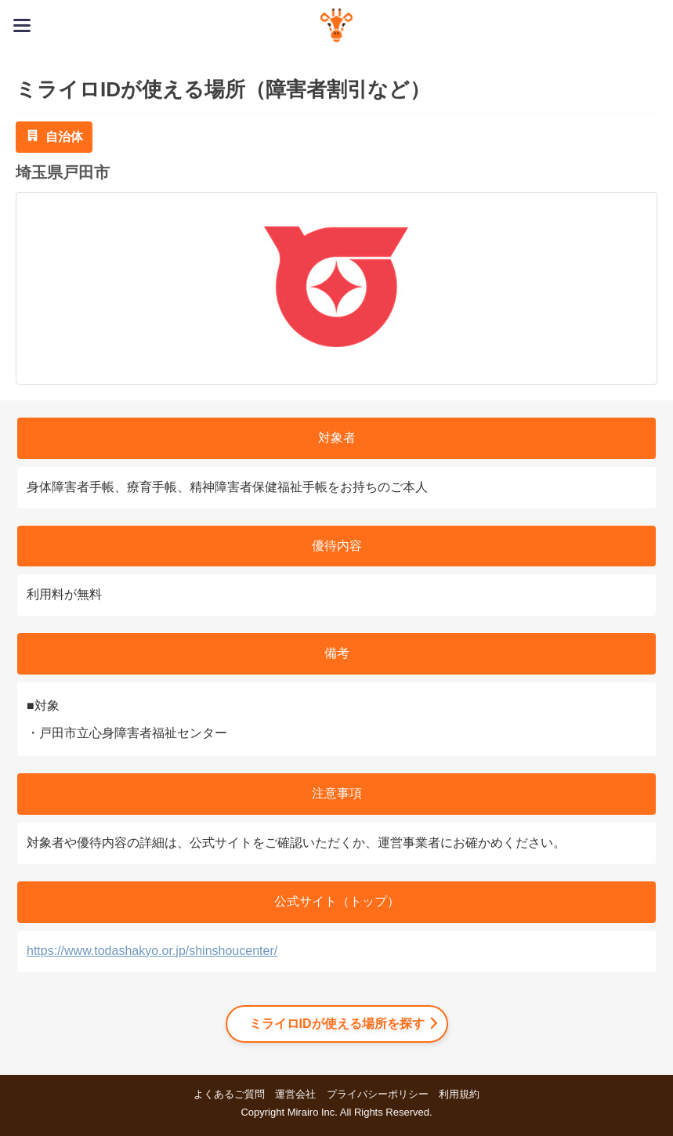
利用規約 (459, 1094)
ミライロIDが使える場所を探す (337, 1023)
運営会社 (295, 1094)
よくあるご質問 (229, 1094)
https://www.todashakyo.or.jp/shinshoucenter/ (152, 950)
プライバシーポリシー (378, 1094)
